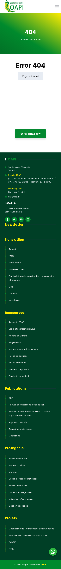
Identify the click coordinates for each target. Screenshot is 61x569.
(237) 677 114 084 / (31, 182)
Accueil (24, 39)
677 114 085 (45, 182)
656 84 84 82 (34, 178)
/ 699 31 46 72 (47, 178)
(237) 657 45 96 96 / (18, 178)
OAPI (44, 564)
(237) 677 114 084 (16, 192)
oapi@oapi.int (14, 197)
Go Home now (30, 133)
